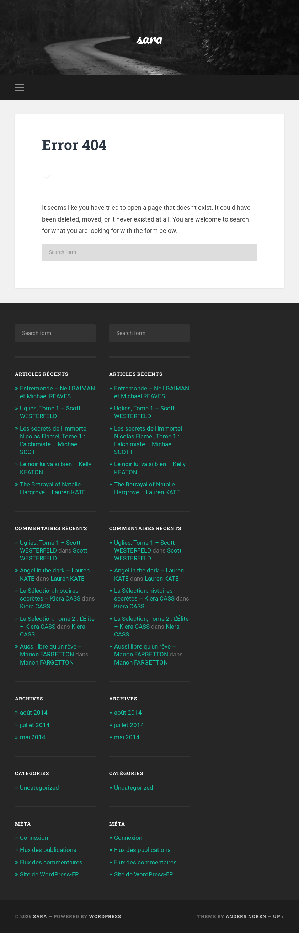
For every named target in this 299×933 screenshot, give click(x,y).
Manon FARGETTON (47, 662)
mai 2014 (33, 737)
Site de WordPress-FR (49, 874)
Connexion (34, 837)
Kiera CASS (35, 606)
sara (149, 37)
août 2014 (34, 712)
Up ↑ (278, 916)
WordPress (105, 916)
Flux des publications (48, 849)
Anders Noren (246, 916)
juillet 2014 (35, 725)
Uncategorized (39, 787)
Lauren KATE (67, 578)
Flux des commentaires (51, 862)
